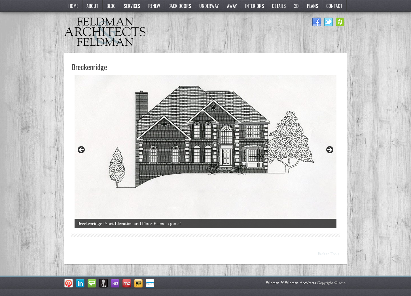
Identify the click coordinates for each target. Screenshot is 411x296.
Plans (312, 6)
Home (73, 6)
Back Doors (179, 6)
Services (132, 6)
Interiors (254, 6)
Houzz (340, 22)
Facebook (316, 22)
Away (232, 6)
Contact (334, 6)
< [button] (81, 150)
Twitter (328, 22)
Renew (154, 6)
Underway (209, 6)
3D (296, 6)
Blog (111, 6)
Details (279, 6)
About (92, 6)
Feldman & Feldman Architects (291, 282)
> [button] (329, 150)
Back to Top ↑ (329, 253)
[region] (205, 151)
